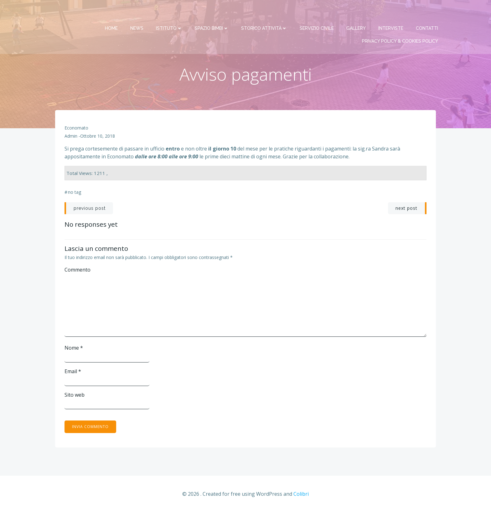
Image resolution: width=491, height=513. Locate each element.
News (137, 12)
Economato (76, 128)
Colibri (301, 494)
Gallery (356, 12)
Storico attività (264, 12)
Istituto (169, 12)
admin (71, 137)
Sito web (75, 395)
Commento (77, 270)
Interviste (391, 12)
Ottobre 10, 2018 (97, 137)
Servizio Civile (317, 12)
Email (73, 371)
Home (111, 12)
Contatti (427, 12)
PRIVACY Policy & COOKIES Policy (400, 25)
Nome (74, 348)
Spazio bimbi (212, 12)
